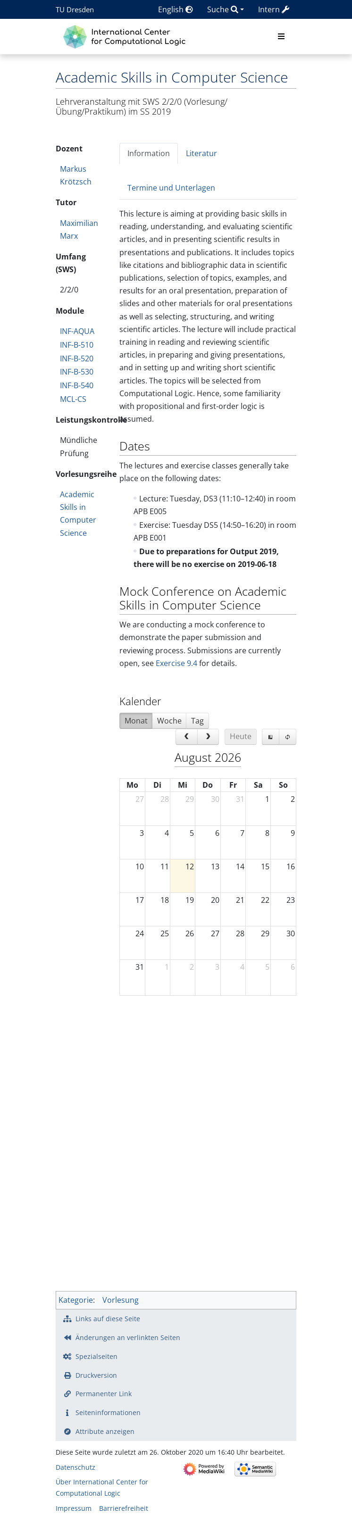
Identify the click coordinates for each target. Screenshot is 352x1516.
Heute (240, 736)
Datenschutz (75, 1467)
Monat (136, 721)
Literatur (201, 153)
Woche (169, 721)
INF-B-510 (76, 345)
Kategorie (76, 1300)
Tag (197, 721)
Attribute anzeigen (104, 1431)
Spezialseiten (96, 1356)
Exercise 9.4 (176, 663)
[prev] (187, 737)
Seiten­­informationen (108, 1412)
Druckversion (96, 1375)
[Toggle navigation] (281, 37)
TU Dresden (75, 9)
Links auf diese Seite (107, 1318)
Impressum (74, 1508)
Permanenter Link (103, 1393)
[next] (208, 737)
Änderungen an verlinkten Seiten (127, 1337)
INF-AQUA (77, 331)
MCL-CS (73, 399)
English (175, 9)
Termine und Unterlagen (171, 188)
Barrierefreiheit (123, 1508)
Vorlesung (120, 1300)
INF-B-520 (76, 358)
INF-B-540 (76, 385)
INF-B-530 (76, 372)
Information (148, 153)
